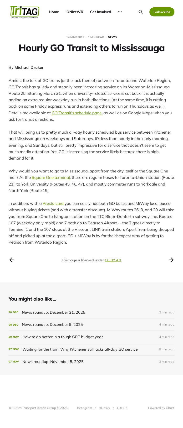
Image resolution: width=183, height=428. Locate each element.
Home (54, 12)
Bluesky (104, 408)
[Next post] (171, 259)
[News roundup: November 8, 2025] (91, 362)
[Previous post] (12, 259)
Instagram (84, 408)
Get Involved (100, 12)
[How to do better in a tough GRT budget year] (91, 337)
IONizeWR (74, 12)
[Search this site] (140, 11)
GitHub (122, 408)
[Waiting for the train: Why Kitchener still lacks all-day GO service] (91, 349)
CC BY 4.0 (113, 260)
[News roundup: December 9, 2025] (91, 324)
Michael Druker (29, 67)
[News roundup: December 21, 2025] (91, 312)
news (112, 37)
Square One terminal (51, 177)
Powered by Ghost (161, 408)
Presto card (53, 203)
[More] (119, 11)
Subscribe (161, 12)
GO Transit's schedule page (77, 112)
